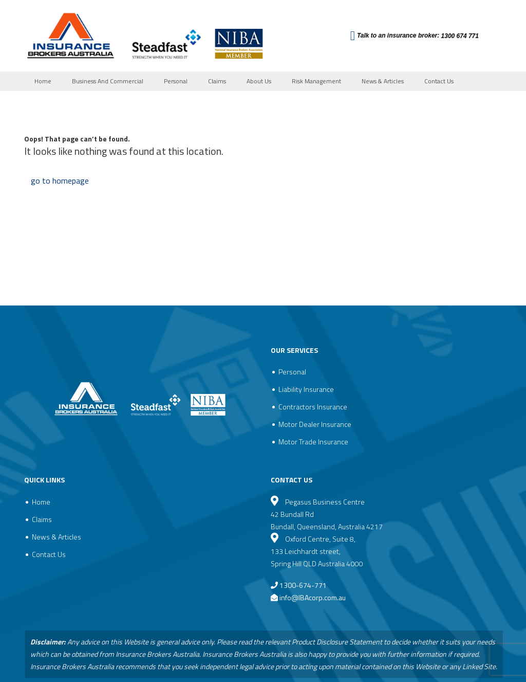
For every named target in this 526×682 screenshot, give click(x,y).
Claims (217, 81)
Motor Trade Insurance (313, 441)
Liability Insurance (306, 389)
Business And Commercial (107, 81)
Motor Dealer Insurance (314, 424)
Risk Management (316, 81)
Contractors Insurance (312, 406)
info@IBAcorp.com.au (312, 597)
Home (42, 81)
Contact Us (439, 81)
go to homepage (60, 180)
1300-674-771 (299, 585)
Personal (175, 81)
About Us (259, 81)
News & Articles (383, 81)
